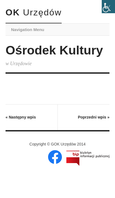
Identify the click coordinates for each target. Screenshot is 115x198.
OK (34, 12)
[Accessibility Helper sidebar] (108, 6)
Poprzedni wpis (93, 117)
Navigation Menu (27, 29)
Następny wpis (21, 117)
